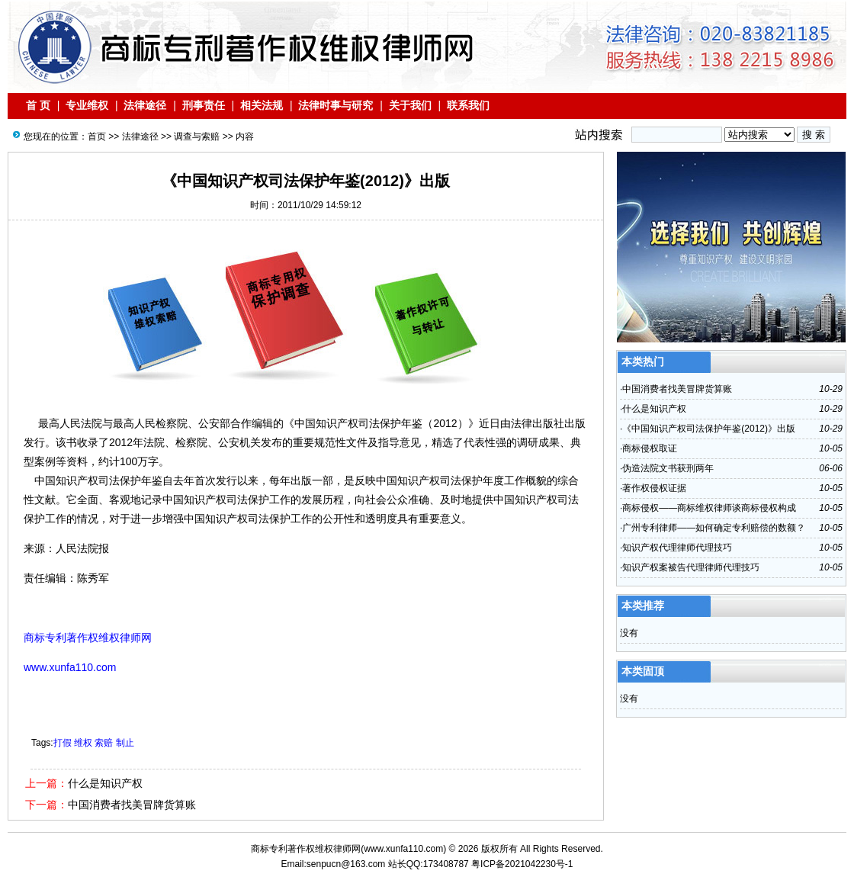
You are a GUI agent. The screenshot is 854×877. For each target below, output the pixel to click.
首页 (97, 136)
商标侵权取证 (649, 448)
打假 (62, 742)
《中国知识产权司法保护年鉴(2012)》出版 (708, 428)
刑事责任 (203, 105)
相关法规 (261, 105)
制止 (125, 742)
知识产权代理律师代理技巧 (677, 547)
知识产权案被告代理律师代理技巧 (690, 567)
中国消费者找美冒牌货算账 (132, 804)
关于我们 (410, 105)
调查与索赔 (197, 136)
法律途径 (145, 105)
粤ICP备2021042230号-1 (522, 864)
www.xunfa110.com (403, 848)
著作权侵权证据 (654, 488)
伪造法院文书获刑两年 (668, 468)
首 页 (38, 105)
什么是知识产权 (105, 783)
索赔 (104, 742)
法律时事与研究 (335, 105)
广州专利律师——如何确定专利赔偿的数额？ (713, 527)
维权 (83, 742)
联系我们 (468, 105)
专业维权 (87, 105)
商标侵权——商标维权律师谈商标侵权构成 (709, 508)
